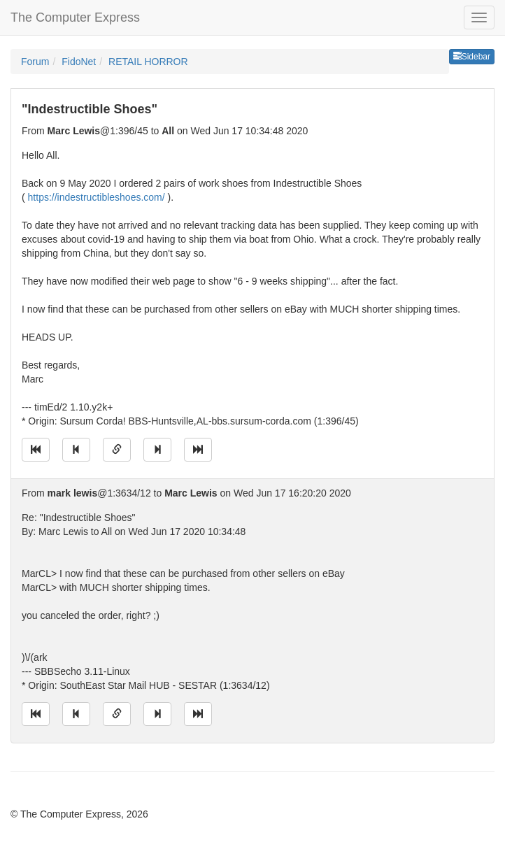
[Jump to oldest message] (36, 450)
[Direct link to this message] (117, 450)
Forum (35, 61)
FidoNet (79, 61)
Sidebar (471, 57)
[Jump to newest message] (198, 450)
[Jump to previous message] (76, 450)
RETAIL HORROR (148, 61)
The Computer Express (75, 17)
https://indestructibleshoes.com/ (96, 197)
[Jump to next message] (157, 450)
